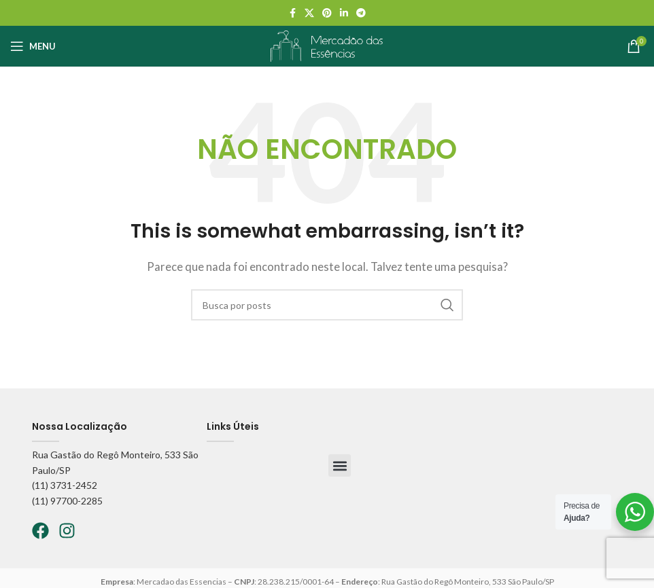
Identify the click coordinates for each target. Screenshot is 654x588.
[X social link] (309, 13)
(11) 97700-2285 (67, 501)
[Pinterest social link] (327, 13)
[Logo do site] (327, 45)
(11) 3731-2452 (64, 485)
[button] (339, 465)
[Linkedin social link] (344, 13)
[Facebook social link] (292, 13)
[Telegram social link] (361, 13)
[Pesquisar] (327, 304)
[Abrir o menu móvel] (33, 46)
